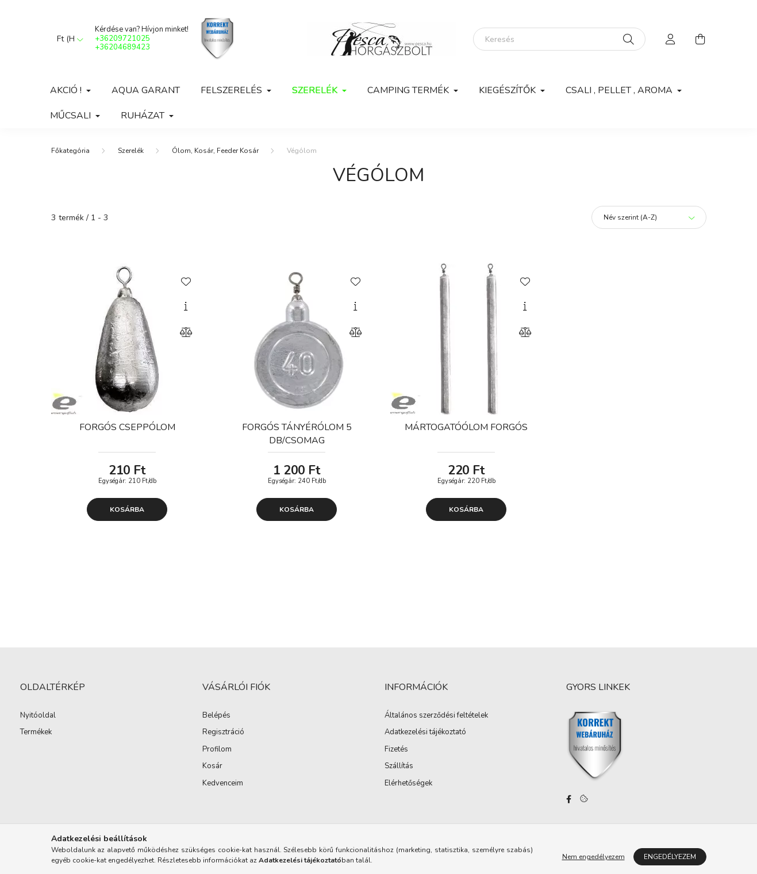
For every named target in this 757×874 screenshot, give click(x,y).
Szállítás (399, 766)
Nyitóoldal (38, 715)
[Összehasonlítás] (185, 332)
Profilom (217, 749)
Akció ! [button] (67, 90)
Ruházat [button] (144, 115)
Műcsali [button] (71, 115)
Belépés (216, 715)
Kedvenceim (222, 783)
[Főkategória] (70, 150)
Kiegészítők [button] (508, 90)
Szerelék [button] (316, 90)
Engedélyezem (670, 856)
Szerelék (131, 150)
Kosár (212, 766)
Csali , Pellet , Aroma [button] (620, 90)
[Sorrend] (648, 217)
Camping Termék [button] (409, 90)
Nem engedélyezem (593, 856)
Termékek (36, 732)
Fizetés (396, 749)
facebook (568, 799)
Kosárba (127, 509)
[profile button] (670, 39)
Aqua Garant (146, 90)
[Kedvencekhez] (185, 280)
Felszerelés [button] (232, 90)
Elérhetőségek (408, 783)
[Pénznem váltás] (67, 39)
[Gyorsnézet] (185, 306)
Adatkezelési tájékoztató (425, 732)
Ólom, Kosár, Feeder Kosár (215, 150)
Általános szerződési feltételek (436, 715)
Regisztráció (223, 732)
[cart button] (700, 39)
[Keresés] (559, 39)
